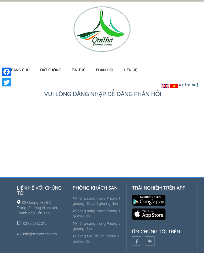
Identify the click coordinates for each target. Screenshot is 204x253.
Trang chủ (19, 70)
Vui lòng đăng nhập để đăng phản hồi (102, 94)
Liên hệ (130, 70)
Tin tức (78, 70)
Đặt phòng (50, 70)
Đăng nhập (191, 85)
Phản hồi (104, 70)
